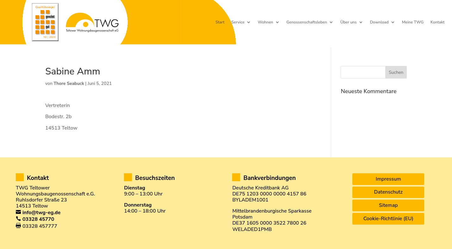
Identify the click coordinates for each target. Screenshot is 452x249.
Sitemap (388, 205)
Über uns (348, 22)
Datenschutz (388, 191)
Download (379, 22)
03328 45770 (38, 219)
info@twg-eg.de (41, 212)
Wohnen (265, 22)
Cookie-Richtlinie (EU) (388, 218)
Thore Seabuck (69, 83)
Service (238, 22)
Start (219, 22)
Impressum (388, 179)
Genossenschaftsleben (307, 22)
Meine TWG (413, 22)
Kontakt (437, 22)
